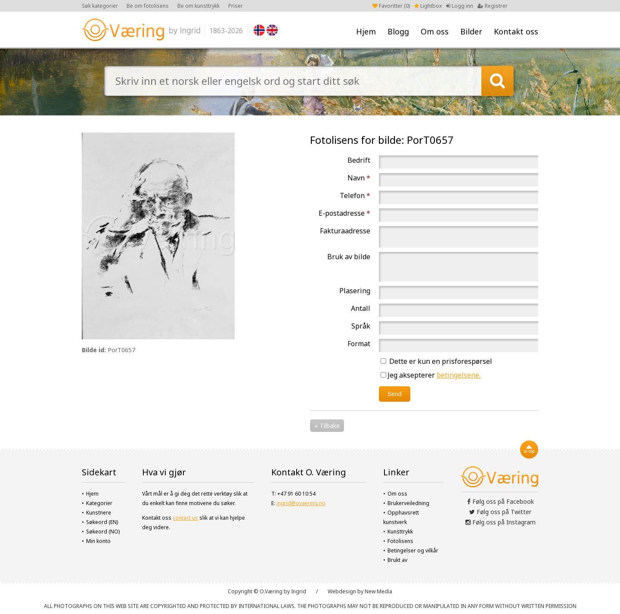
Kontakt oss (516, 31)
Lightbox (428, 5)
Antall (360, 308)
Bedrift (358, 160)
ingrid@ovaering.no (301, 503)
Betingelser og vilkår (413, 550)
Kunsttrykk (400, 531)
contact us (185, 517)
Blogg (398, 31)
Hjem (366, 31)
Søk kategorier (100, 5)
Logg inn (459, 5)
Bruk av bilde (348, 256)
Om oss (435, 31)
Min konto (98, 541)
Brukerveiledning (408, 503)
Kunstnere (98, 512)
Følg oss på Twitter (500, 512)
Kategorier (99, 503)
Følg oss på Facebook (500, 501)
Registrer (492, 5)
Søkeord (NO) (103, 531)
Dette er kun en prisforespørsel (436, 361)
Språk (360, 326)
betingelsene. (458, 375)
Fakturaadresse (345, 231)
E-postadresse (344, 213)
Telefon (355, 195)
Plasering (354, 290)
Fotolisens (400, 541)
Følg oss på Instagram (500, 522)
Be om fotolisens (148, 5)
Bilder (471, 31)
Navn (358, 178)
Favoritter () (391, 5)
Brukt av (397, 560)
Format (358, 343)
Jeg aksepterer (430, 375)
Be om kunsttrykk (198, 5)
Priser (235, 5)
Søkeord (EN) (102, 522)
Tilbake (330, 426)
